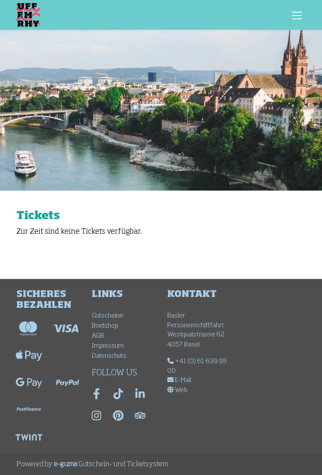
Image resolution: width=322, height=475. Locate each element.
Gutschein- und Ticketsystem (111, 464)
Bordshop (105, 326)
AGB (98, 336)
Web (177, 390)
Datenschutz (109, 356)
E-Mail (179, 380)
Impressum (108, 346)
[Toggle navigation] (297, 15)
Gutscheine (107, 315)
